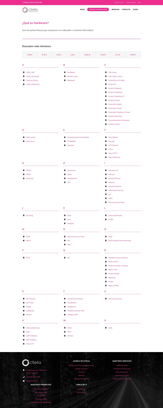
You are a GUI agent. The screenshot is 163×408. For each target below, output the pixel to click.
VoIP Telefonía (31, 336)
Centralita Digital (115, 104)
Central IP (112, 84)
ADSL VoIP (30, 72)
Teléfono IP (71, 307)
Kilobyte (70, 223)
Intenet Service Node (116, 202)
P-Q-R (103, 55)
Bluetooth (71, 80)
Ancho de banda (32, 76)
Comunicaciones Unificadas (119, 120)
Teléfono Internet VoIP (75, 311)
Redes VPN (112, 270)
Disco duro (30, 141)
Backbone (71, 72)
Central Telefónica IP (116, 96)
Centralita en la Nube (116, 80)
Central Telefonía (115, 88)
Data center (30, 137)
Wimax (70, 336)
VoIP (28, 332)
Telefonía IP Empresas (122, 369)
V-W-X (133, 55)
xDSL (110, 328)
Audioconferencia (33, 84)
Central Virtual (114, 100)
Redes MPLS (113, 262)
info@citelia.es (32, 381)
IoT (109, 194)
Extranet (70, 145)
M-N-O (87, 55)
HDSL (69, 174)
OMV (110, 237)
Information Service (115, 190)
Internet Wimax (114, 178)
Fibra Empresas (122, 372)
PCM (28, 258)
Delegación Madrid (81, 379)
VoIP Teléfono (31, 340)
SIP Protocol (30, 299)
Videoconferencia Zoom (122, 379)
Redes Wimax (113, 274)
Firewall (111, 141)
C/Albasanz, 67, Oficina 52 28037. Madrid (36, 371)
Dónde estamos (131, 2)
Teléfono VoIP (72, 315)
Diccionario (81, 392)
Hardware (71, 170)
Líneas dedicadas (115, 215)
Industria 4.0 (113, 170)
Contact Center (114, 124)
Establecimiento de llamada (78, 137)
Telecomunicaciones (75, 299)
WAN (69, 328)
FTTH (110, 149)
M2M (28, 237)
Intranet (111, 182)
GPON (28, 170)
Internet (111, 174)
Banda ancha (72, 76)
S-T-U (117, 55)
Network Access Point (75, 237)
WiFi (69, 332)
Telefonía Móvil (122, 365)
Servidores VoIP (41, 392)
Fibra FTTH (112, 153)
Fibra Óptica (113, 137)
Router (111, 282)
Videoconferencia (33, 328)
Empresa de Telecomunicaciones (81, 365)
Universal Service (115, 299)
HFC (69, 182)
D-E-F (44, 55)
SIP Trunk (29, 303)
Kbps (69, 215)
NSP (69, 245)
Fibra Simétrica (114, 157)
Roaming (111, 278)
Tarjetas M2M (41, 399)
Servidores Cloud (122, 375)
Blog (139, 2)
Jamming (29, 215)
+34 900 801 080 (33, 377)
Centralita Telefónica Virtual (119, 112)
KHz (68, 219)
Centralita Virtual (115, 108)
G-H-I (59, 55)
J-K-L (73, 55)
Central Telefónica (115, 92)
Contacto (81, 389)
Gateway (29, 178)
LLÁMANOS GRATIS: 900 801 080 (32, 2)
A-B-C (29, 55)
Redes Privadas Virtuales (118, 266)
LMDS (110, 219)
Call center (112, 72)
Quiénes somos (119, 2)
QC (68, 258)
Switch (28, 315)
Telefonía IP (71, 303)
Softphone (30, 311)
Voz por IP (30, 344)
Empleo (81, 372)
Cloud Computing (115, 116)
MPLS (28, 240)
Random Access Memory (118, 258)
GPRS (28, 174)
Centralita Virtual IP (41, 389)
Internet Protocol (114, 186)
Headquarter (72, 178)
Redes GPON (113, 286)
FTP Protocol (113, 145)
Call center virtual (115, 76)
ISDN (110, 198)
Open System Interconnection (119, 240)
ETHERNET (71, 141)
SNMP (28, 307)
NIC (68, 240)
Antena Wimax (32, 80)
